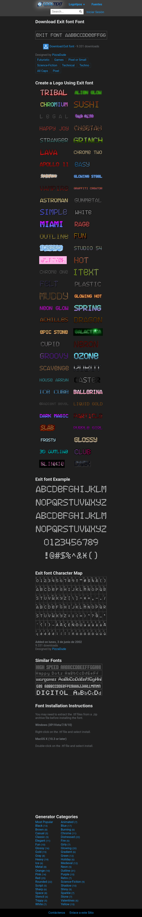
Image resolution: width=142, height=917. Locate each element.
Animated (69, 822)
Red (40, 878)
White (41, 904)
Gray (40, 855)
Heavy (41, 859)
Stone (66, 896)
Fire (65, 840)
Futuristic (43, 60)
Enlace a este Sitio (82, 912)
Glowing (69, 848)
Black (41, 825)
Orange (42, 870)
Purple (67, 874)
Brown (41, 829)
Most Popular (44, 822)
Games (59, 60)
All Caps (42, 71)
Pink (40, 874)
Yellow (68, 904)
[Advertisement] (17, 74)
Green (67, 855)
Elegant (42, 840)
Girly (65, 844)
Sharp (41, 889)
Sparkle (67, 893)
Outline (68, 870)
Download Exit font (58, 46)
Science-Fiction (47, 65)
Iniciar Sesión (95, 12)
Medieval (69, 863)
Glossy (42, 848)
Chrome (68, 833)
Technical (68, 65)
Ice (39, 863)
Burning (68, 829)
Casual (41, 833)
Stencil (41, 896)
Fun (40, 844)
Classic (42, 837)
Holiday (68, 859)
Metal (41, 867)
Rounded (43, 881)
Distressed (70, 837)
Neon (66, 867)
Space (41, 893)
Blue (66, 825)
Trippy (41, 900)
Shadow (69, 885)
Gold (41, 852)
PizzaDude (59, 55)
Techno (84, 65)
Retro (66, 878)
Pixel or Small (77, 60)
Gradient (68, 852)
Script (41, 885)
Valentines (69, 900)
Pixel (56, 71)
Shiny (66, 889)
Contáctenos (56, 912)
